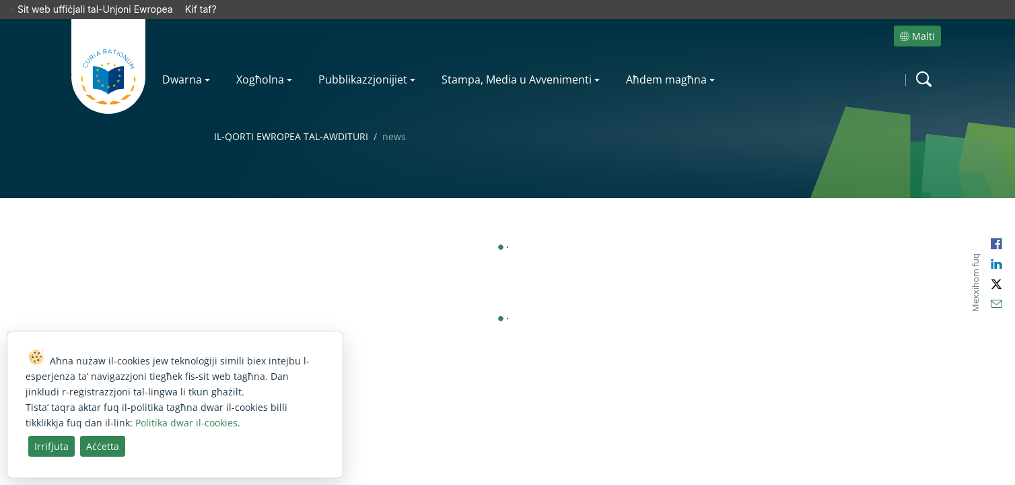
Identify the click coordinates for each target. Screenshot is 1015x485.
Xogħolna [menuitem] (260, 60)
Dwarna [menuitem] (182, 60)
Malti (917, 17)
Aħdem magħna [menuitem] (666, 60)
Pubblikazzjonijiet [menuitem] (362, 60)
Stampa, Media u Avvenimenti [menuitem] (517, 60)
